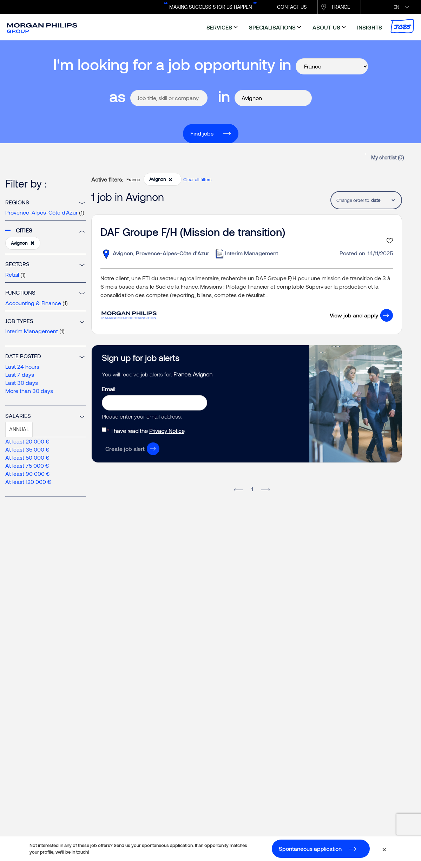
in (224, 96)
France (341, 7)
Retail (12, 274)
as (117, 96)
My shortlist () (387, 157)
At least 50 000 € (27, 457)
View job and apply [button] (354, 315)
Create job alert (125, 448)
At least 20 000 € (27, 441)
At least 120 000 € (28, 481)
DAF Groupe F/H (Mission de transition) (192, 231)
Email (108, 389)
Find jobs (201, 133)
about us (326, 27)
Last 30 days (21, 382)
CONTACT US (292, 7)
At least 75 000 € (27, 465)
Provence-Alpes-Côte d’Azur (41, 212)
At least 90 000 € (27, 473)
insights (369, 27)
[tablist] (383, 200)
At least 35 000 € (27, 449)
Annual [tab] (19, 429)
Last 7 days (19, 374)
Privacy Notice (166, 430)
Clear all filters (197, 179)
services (219, 27)
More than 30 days (29, 390)
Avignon (23, 243)
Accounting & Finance (33, 303)
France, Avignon (192, 374)
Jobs (402, 26)
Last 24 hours (22, 366)
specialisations (272, 27)
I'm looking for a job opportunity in (172, 64)
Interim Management (31, 331)
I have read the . (148, 430)
